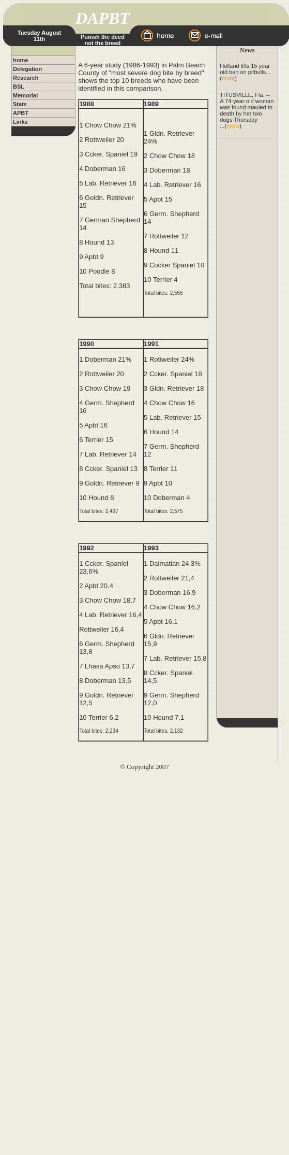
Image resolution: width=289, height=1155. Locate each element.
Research (26, 78)
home (20, 60)
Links (20, 122)
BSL (18, 86)
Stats (20, 104)
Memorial (25, 95)
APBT (20, 113)
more (228, 78)
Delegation (27, 69)
